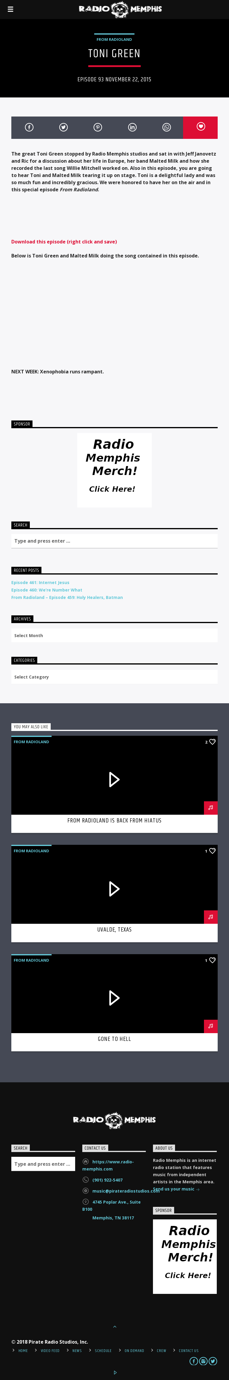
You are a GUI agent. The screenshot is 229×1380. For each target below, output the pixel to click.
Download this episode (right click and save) (64, 241)
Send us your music (176, 1189)
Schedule (103, 1351)
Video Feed (50, 1351)
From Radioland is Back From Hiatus (114, 820)
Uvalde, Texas (114, 930)
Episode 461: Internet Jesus (40, 582)
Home (23, 1351)
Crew (161, 1351)
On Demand (134, 1351)
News (77, 1351)
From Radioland (114, 39)
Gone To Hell (114, 1039)
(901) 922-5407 (107, 1180)
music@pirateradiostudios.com (126, 1191)
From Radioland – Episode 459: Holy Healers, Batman (67, 597)
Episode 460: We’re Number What (46, 590)
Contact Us (189, 1351)
